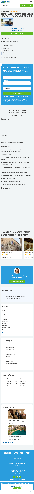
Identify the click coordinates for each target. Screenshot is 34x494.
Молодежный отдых (11, 349)
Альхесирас (5, 321)
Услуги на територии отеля (17, 113)
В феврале (16, 397)
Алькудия (4, 317)
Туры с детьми (9, 361)
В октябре (22, 383)
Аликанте (4, 312)
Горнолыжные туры (10, 354)
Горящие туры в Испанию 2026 (13, 298)
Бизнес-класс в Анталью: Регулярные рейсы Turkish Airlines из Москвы (16, 422)
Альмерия (4, 319)
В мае (8, 385)
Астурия (4, 323)
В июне (15, 381)
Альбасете (5, 315)
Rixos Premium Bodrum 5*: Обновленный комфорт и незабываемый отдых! (14, 438)
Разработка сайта (13, 479)
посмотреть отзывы (17, 30)
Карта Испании (21, 296)
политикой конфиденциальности (17, 486)
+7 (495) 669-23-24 (6, 5)
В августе (16, 385)
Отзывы (23, 110)
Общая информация (11, 296)
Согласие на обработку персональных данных (16, 101)
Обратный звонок (17, 461)
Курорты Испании (19, 294)
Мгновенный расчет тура (17, 281)
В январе (16, 395)
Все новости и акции (8, 442)
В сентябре (23, 381)
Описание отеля (13, 110)
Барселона (5, 329)
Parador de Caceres (7, 257)
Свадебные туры (10, 359)
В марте (9, 381)
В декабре (16, 392)
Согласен (17, 488)
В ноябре (22, 385)
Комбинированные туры (11, 363)
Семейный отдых (10, 347)
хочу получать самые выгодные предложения (16, 96)
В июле (15, 383)
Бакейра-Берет (6, 327)
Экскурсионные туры (11, 352)
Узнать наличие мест (17, 33)
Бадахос (4, 325)
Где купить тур (17, 465)
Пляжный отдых (10, 345)
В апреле (9, 383)
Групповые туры (10, 366)
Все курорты (5, 332)
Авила (3, 310)
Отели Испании (9, 294)
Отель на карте (17, 115)
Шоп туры (8, 356)
